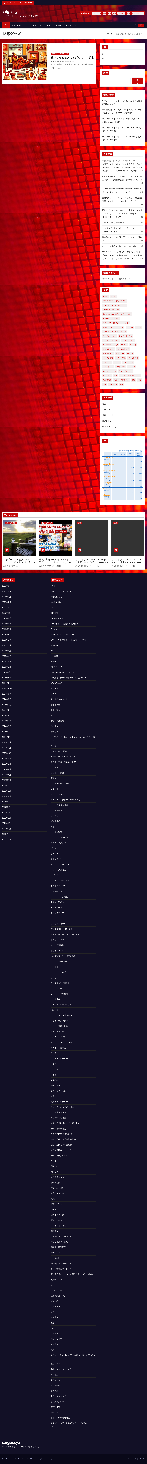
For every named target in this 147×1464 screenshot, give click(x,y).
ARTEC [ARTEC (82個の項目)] (113, 296)
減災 (109, 13)
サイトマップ (71, 25)
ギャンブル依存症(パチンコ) (114, 222)
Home (130, 1459)
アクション (55, 778)
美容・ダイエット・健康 (61, 1369)
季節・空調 (55, 1182)
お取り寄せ (55, 710)
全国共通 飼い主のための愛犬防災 (65, 1123)
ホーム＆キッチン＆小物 (61, 1004)
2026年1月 (6, 607)
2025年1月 (6, 672)
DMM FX (54, 613)
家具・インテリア (58, 1193)
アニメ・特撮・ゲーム (60, 783)
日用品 (53, 1285)
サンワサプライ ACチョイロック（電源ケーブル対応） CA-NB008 (91, 561)
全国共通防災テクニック (61, 1150)
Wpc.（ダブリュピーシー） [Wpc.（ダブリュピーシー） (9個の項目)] (113, 327)
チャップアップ (57, 913)
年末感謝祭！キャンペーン (62, 1236)
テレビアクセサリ (58, 923)
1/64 (53, 586)
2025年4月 (6, 656)
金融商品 (54, 1391)
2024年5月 (6, 715)
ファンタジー (56, 988)
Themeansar (46, 1459)
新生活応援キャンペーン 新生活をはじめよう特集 (72, 1274)
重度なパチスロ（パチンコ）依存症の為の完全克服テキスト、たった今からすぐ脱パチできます (122, 201)
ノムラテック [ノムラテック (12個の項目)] (128, 362)
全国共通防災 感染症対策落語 (63, 1139)
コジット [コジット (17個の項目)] (133, 345)
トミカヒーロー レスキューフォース (66, 934)
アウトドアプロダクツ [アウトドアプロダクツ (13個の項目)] (111, 340)
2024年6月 (6, 710)
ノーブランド (96, 13)
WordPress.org (109, 426)
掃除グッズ (55, 1252)
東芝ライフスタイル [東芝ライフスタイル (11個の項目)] (121, 380)
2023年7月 (6, 769)
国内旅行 (54, 1166)
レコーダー (55, 1069)
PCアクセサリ (57, 667)
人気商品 (54, 54)
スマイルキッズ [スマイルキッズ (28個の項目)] (123, 349)
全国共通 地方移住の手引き (62, 1107)
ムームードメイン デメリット (63, 1042)
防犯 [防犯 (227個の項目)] (121, 384)
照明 (53, 1322)
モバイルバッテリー (59, 1058)
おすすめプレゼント (59, 699)
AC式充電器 (56, 602)
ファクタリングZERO (60, 983)
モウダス (54, 1053)
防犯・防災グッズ (19, 25)
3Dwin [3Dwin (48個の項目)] (105, 296)
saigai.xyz (10, 11)
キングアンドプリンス (60, 837)
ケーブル (54, 853)
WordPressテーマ (59, 683)
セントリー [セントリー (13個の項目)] (120, 353)
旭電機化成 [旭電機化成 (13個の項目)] (107, 380)
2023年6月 (6, 774)
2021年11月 (6, 823)
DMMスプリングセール (61, 618)
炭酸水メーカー (57, 1317)
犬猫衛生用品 (56, 1333)
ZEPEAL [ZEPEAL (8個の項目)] (138, 327)
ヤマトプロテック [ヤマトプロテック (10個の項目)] (125, 371)
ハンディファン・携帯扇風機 (63, 956)
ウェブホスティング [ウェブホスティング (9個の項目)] (110, 345)
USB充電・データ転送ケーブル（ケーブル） (69, 677)
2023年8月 (6, 764)
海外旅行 (54, 1301)
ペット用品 (55, 999)
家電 (53, 1198)
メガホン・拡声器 (58, 1047)
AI (52, 607)
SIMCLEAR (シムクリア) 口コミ (64, 672)
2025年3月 (6, 661)
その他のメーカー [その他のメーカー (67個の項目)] (109, 336)
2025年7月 (6, 640)
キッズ (53, 826)
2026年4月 (6, 591)
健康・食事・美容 (10, 523)
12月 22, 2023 (58, 61)
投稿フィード (108, 415)
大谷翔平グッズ (57, 1177)
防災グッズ (121, 13)
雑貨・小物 (55, 1407)
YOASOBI (55, 688)
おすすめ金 (55, 704)
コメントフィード (109, 420)
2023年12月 (7, 742)
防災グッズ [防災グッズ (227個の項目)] (113, 384)
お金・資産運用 (57, 720)
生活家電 (54, 1344)
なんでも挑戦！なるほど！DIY (63, 762)
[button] (136, 25)
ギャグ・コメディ (58, 842)
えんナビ (54, 694)
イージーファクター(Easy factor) (65, 799)
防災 (114, 13)
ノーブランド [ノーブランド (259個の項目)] (108, 367)
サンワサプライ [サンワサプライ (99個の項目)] (109, 349)
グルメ (53, 848)
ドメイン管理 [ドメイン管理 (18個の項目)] (133, 358)
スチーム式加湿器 (58, 869)
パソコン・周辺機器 (59, 961)
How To (54, 645)
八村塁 (53, 1161)
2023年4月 (6, 785)
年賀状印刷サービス (59, 1242)
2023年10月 (7, 753)
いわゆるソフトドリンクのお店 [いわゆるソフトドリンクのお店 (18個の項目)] (114, 331)
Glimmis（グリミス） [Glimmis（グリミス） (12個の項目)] (111, 309)
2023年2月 (6, 796)
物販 (53, 1328)
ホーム (109, 33)
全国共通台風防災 (58, 1128)
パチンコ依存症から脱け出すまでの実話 (119, 246)
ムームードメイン (137, 13)
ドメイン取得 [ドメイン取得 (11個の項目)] (108, 358)
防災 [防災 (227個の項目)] (104, 384)
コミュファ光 (56, 859)
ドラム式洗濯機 (57, 945)
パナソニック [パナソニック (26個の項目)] (121, 367)
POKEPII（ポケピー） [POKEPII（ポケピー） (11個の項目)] (111, 318)
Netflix (54, 661)
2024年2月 (6, 731)
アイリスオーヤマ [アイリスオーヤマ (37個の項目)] (125, 336)
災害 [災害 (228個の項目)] (139, 380)
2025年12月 (7, 613)
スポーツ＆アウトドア (60, 880)
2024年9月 (6, 694)
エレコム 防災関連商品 (60, 805)
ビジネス (54, 977)
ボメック (54, 1010)
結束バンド (55, 1349)
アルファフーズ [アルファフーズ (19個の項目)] (128, 340)
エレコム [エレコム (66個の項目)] (124, 345)
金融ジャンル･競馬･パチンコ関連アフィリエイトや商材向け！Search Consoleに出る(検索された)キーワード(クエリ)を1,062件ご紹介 (122, 167)
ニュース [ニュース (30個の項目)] (117, 362)
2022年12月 (7, 807)
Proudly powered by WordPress (14, 1459)
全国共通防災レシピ (59, 1155)
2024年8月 (6, 699)
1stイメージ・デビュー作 (61, 591)
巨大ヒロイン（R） (59, 1225)
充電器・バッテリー (59, 1101)
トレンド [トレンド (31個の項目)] (130, 353)
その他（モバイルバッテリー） (64, 756)
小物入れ (54, 1209)
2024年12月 (7, 677)
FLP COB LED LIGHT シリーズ (63, 634)
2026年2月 (6, 602)
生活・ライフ (56, 1339)
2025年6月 (6, 645)
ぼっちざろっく (57, 767)
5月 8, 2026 (46, 566)
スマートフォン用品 (59, 896)
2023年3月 (6, 791)
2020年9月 (6, 828)
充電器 (53, 1096)
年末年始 (54, 1231)
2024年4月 (6, 720)
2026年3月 (6, 596)
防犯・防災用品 (57, 1401)
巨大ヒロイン (56, 1220)
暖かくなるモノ (64, 54)
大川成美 (54, 1171)
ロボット (54, 1074)
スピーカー (55, 875)
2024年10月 (7, 688)
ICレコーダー (56, 650)
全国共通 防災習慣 (58, 1112)
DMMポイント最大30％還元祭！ (65, 623)
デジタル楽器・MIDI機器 (61, 929)
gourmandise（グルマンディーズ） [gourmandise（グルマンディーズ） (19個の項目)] (117, 314)
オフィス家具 (56, 810)
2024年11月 (6, 683)
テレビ (53, 918)
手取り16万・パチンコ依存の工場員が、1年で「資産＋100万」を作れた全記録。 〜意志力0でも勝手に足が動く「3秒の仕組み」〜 (122, 255)
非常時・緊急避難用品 (60, 1417)
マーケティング (57, 1031)
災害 (104, 13)
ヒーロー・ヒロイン (59, 972)
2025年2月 (6, 667)
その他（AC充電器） (60, 751)
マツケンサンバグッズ (60, 1020)
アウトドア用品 (57, 772)
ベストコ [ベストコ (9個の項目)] (131, 367)
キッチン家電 (56, 832)
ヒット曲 (54, 967)
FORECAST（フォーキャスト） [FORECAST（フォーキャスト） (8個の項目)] (114, 305)
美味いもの (55, 1363)
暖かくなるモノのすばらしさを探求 (72, 57)
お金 (53, 715)
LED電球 (54, 656)
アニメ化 (54, 789)
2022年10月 (7, 812)
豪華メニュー (56, 1380)
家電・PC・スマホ (54, 25)
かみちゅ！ (55, 731)
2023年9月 (6, 758)
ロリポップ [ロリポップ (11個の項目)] (107, 375)
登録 (104, 404)
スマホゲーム (56, 891)
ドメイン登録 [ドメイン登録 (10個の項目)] (121, 358)
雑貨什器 (54, 1412)
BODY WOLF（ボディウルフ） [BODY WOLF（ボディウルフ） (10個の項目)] (114, 301)
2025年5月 (6, 650)
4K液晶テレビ (57, 596)
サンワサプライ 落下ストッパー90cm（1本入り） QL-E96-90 (126, 561)
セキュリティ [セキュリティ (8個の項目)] (108, 353)
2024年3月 (6, 726)
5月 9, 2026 (10, 566)
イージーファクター (59, 794)
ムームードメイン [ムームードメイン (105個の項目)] (109, 371)
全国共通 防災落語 (58, 1118)
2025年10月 (7, 623)
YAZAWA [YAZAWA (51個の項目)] (129, 327)
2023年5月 (6, 780)
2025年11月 (6, 618)
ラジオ (53, 1064)
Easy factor (56, 629)
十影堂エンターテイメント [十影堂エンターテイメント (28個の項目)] (130, 375)
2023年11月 (6, 747)
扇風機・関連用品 (58, 1247)
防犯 (128, 13)
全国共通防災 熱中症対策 (61, 1144)
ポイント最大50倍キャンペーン (64, 1015)
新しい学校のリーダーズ (61, 1268)
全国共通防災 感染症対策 (61, 1134)
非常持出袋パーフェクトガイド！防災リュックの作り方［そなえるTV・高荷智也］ (55, 562)
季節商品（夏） (57, 1188)
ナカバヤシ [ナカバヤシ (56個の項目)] (107, 362)
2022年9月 (6, 818)
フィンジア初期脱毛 (59, 993)
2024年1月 (6, 737)
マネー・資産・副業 (59, 1026)
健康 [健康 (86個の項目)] (115, 375)
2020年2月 (6, 839)
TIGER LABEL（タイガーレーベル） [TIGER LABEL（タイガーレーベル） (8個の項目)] (116, 323)
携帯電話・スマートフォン (62, 1263)
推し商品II (55, 1258)
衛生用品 (54, 1374)
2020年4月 (6, 834)
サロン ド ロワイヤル (60, 864)
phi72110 (69, 61)
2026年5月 (6, 586)
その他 (53, 745)
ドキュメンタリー (58, 939)
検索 (105, 73)
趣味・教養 (55, 1385)
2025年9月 (6, 629)
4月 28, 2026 (83, 566)
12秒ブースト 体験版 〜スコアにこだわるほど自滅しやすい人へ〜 (19, 561)
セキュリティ (36, 25)
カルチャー (55, 816)
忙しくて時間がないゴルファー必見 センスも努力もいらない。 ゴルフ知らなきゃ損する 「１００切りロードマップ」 (122, 213)
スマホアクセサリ (58, 886)
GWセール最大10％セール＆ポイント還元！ (69, 640)
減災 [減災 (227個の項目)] (133, 380)
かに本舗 (54, 726)
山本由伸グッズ (57, 1215)
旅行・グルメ (56, 1279)
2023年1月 (6, 801)
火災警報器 (55, 1306)
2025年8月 (6, 634)
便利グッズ (55, 1085)
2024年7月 (6, 704)
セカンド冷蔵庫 (57, 902)
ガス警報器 (55, 821)
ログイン (106, 409)
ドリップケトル (57, 950)
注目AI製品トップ (58, 1295)
